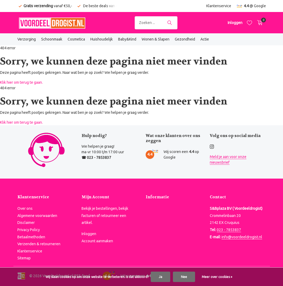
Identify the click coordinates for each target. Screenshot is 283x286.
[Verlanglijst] (249, 23)
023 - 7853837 (229, 230)
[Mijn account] (235, 23)
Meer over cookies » (217, 277)
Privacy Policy (28, 230)
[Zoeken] (156, 22)
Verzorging (26, 39)
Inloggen (89, 234)
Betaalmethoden (31, 237)
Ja (160, 277)
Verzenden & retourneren (38, 244)
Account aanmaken (97, 241)
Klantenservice (218, 6)
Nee (184, 277)
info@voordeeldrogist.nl (242, 237)
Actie (204, 39)
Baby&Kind (127, 39)
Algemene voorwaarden (37, 216)
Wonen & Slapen (155, 39)
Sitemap (24, 258)
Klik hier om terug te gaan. (21, 82)
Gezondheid (185, 39)
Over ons (25, 208)
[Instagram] (212, 147)
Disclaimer (26, 222)
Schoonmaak (51, 39)
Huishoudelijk (101, 39)
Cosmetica (76, 39)
